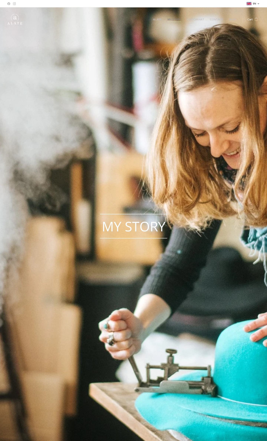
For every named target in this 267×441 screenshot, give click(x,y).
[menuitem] (156, 19)
